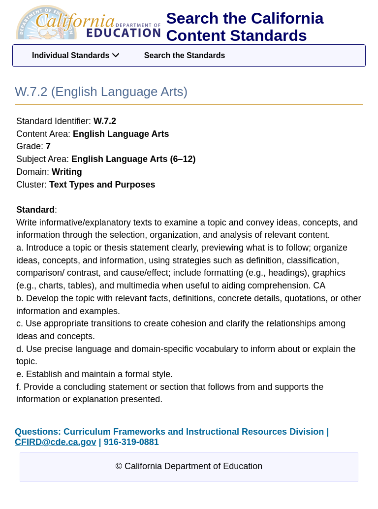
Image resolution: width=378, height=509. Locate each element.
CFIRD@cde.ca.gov (55, 442)
